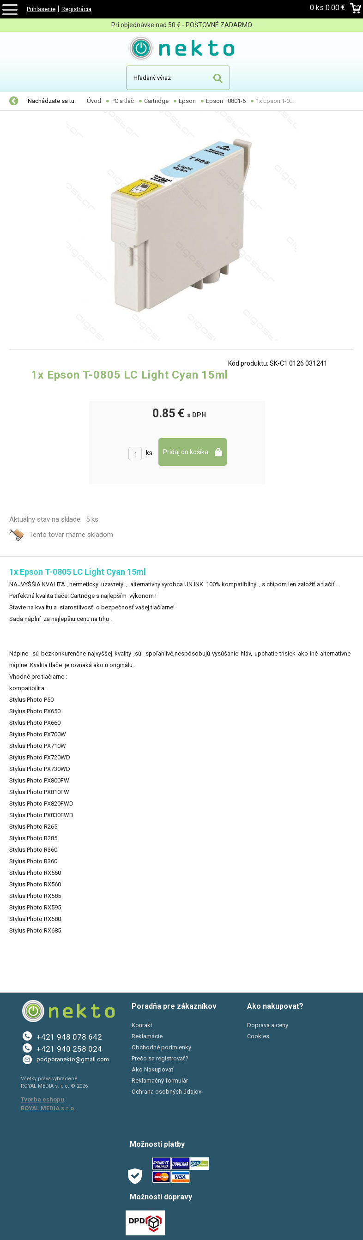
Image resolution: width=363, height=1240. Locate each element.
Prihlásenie (41, 9)
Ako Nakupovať (153, 1069)
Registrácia (76, 9)
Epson (187, 100)
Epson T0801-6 (226, 100)
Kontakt (142, 1025)
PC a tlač (122, 100)
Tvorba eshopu (42, 1099)
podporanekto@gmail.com (72, 1059)
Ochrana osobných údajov (166, 1091)
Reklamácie (147, 1036)
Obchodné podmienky (161, 1047)
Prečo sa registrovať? (160, 1058)
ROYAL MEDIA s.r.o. (48, 1108)
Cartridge (156, 100)
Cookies (258, 1036)
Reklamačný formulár (160, 1080)
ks (149, 453)
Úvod (94, 100)
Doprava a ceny (267, 1025)
